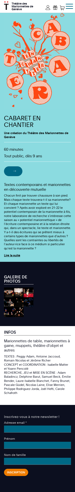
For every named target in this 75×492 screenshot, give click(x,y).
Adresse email (15, 423)
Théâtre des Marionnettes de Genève (22, 6)
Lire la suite (12, 255)
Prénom (9, 439)
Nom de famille (15, 455)
